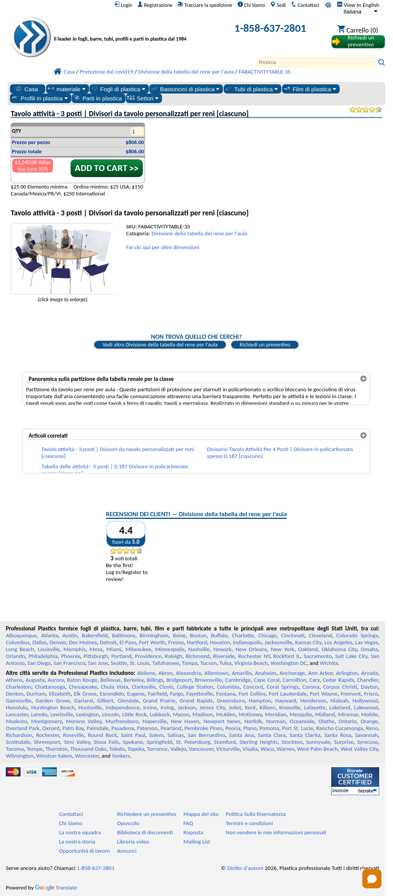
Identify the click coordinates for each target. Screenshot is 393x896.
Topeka (135, 748)
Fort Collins (252, 693)
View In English (358, 5)
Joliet (235, 707)
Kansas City (308, 642)
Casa (26, 88)
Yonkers (121, 755)
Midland (325, 714)
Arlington (347, 673)
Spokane (133, 741)
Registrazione (154, 5)
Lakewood (366, 707)
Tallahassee (165, 663)
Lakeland (339, 707)
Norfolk (253, 721)
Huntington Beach (52, 707)
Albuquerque (21, 635)
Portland (121, 656)
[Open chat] (371, 878)
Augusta (35, 679)
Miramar (348, 714)
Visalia (250, 748)
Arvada (369, 673)
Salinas (175, 735)
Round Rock (102, 735)
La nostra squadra (80, 832)
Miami (113, 649)
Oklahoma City (339, 649)
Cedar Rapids (338, 679)
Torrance (157, 748)
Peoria (232, 728)
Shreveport (47, 741)
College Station (195, 686)
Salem (156, 735)
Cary (314, 679)
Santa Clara (272, 735)
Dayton (369, 686)
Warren (285, 748)
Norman (276, 721)
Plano (249, 728)
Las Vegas (366, 642)
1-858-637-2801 (270, 28)
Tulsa (225, 663)
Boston (198, 635)
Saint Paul (133, 735)
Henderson (313, 700)
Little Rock (134, 714)
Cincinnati (292, 635)
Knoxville (290, 707)
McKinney (250, 714)
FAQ (188, 823)
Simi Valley (77, 741)
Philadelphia (43, 656)
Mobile (369, 714)
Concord (253, 686)
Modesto (16, 721)
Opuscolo (128, 823)
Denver (58, 642)
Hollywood (365, 700)
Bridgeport (179, 679)
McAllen (226, 714)
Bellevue (111, 679)
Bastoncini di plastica (185, 88)
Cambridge (238, 679)
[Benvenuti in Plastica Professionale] (131, 29)
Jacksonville (278, 642)
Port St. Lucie (297, 728)
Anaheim (265, 673)
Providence (148, 656)
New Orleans (251, 649)
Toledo (117, 748)
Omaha (369, 649)
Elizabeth (60, 693)
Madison (202, 714)
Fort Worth (152, 642)
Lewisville (61, 714)
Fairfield (157, 693)
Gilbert (105, 700)
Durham (36, 693)
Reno (372, 728)
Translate (56, 887)
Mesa (95, 649)
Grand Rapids (196, 700)
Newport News (221, 721)
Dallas (40, 642)
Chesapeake (83, 686)
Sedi (278, 5)
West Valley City (359, 748)
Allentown (216, 673)
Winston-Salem (54, 755)
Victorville (228, 748)
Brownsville (208, 679)
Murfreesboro (122, 721)
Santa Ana (241, 735)
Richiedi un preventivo (264, 344)
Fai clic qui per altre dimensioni (162, 247)
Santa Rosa (337, 735)
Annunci (127, 850)
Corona (310, 686)
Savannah (366, 735)
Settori (143, 98)
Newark (222, 649)
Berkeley (134, 679)
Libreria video (133, 841)
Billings (155, 679)
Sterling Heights (258, 741)
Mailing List (196, 841)
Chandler (367, 679)
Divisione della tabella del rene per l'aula (199, 233)
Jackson (187, 707)
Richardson (19, 735)
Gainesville (18, 700)
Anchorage (292, 673)
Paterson (147, 728)
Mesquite (301, 714)
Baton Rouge (82, 679)
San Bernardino (206, 735)
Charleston (18, 686)
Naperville (154, 721)
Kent (250, 707)
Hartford (197, 642)
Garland (83, 700)
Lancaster (17, 714)
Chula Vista (114, 686)
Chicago (267, 635)
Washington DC (289, 663)
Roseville (73, 735)
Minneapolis (169, 649)
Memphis (74, 649)
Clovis (166, 686)
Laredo (39, 714)
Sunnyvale (318, 741)
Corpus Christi (340, 686)
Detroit (108, 642)
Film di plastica (309, 88)
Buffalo (219, 635)
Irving (167, 707)
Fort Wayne (323, 693)
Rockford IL (286, 656)
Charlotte (243, 635)
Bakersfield (94, 635)
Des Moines (83, 642)
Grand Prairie (159, 700)
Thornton (56, 748)
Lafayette (314, 707)
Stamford (225, 741)
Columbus (18, 642)
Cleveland (320, 635)
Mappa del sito (201, 814)
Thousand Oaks (88, 748)
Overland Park (22, 728)
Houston (220, 642)
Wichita (329, 663)
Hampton (260, 700)
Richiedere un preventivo (146, 814)
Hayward (285, 700)
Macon (181, 714)
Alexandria (188, 673)
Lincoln (110, 714)
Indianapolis (247, 642)
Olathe (326, 721)
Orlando (15, 656)
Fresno (176, 642)
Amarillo (242, 673)
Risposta (193, 832)
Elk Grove (85, 693)
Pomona (269, 728)
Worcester (87, 755)
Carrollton (294, 679)
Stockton (292, 741)
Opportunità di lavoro (84, 850)
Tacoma (15, 748)
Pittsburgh (96, 656)
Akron (166, 673)
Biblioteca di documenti (145, 832)
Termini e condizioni (249, 823)
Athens (14, 679)
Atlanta (49, 635)
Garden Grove (53, 700)
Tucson (208, 663)
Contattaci (305, 5)
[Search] (316, 62)
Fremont (351, 693)
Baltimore (123, 635)
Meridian (275, 714)
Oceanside (302, 721)
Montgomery (46, 721)
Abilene (146, 673)
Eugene (136, 693)
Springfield (159, 741)
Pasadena (122, 728)
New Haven (185, 721)
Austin (70, 635)
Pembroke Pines (204, 728)
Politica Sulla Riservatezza (256, 814)
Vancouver (201, 748)
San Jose (98, 663)
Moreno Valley (83, 721)
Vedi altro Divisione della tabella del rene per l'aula (160, 344)
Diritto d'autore (245, 868)
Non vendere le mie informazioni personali (276, 832)
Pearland (170, 728)
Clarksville (144, 686)
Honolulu (16, 707)
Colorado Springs (357, 635)
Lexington (87, 714)
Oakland (308, 649)
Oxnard (50, 728)
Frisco (371, 693)
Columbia (228, 686)
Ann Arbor (320, 673)
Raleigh (173, 656)
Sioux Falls (106, 741)
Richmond (198, 656)
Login (123, 5)
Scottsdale (18, 741)
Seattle (119, 663)
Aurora (56, 679)
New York (282, 649)
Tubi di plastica (251, 88)
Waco (267, 748)
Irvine (150, 707)
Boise (179, 635)
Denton (14, 693)
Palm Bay (73, 728)
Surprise (343, 741)
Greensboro (230, 700)
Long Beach (20, 649)
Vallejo (178, 748)
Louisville (48, 649)
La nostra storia (77, 841)
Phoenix (70, 656)
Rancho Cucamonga (339, 728)
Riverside (223, 656)
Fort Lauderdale (287, 693)
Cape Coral (266, 679)
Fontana (225, 693)
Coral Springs (283, 686)
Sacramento (318, 656)
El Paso (127, 642)
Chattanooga (50, 686)
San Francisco (69, 663)
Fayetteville (199, 693)
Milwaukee (138, 649)
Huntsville (90, 707)
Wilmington (19, 755)
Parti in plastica (97, 98)
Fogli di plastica (117, 88)
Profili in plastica (39, 98)
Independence (122, 707)
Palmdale (98, 728)
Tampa (190, 663)
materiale (66, 88)
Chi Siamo (251, 5)
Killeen (267, 707)
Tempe (35, 748)
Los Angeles (338, 642)
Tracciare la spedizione (205, 5)
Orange (369, 721)
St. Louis (139, 663)
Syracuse (367, 741)
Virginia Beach (251, 663)
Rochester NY (253, 656)
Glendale (128, 700)
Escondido (112, 693)
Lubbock (160, 714)
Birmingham (154, 635)
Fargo (176, 693)
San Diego (39, 663)
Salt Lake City (351, 656)
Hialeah (339, 700)
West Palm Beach (317, 748)
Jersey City (212, 707)
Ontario (348, 721)
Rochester (47, 735)
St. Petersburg (193, 741)
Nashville (199, 649)
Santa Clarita (304, 735)
